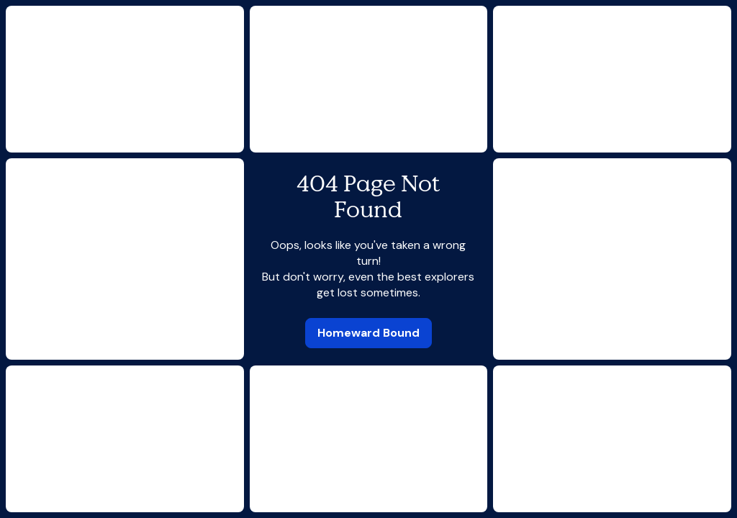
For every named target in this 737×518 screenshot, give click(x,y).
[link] (368, 333)
